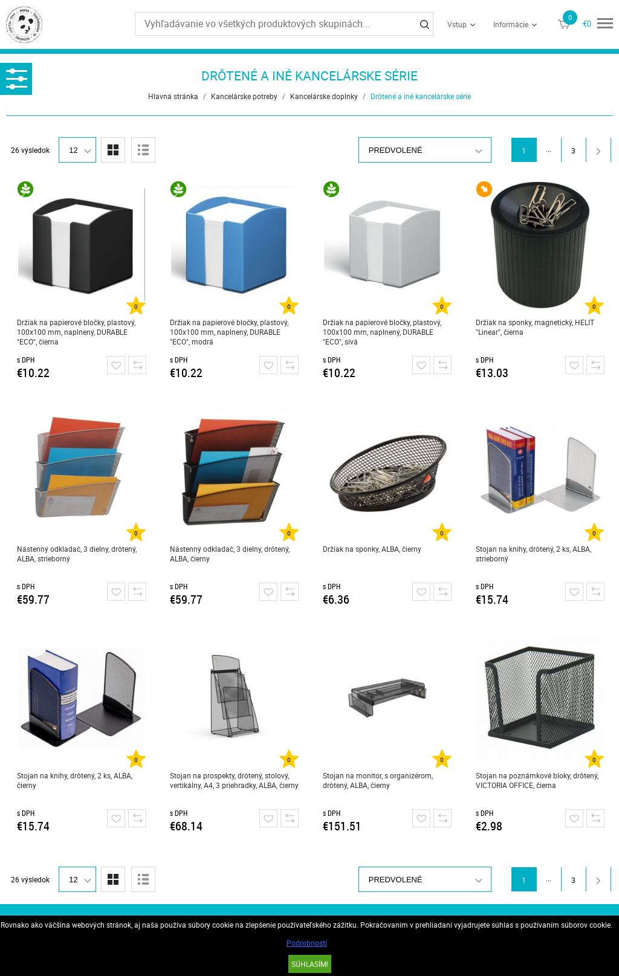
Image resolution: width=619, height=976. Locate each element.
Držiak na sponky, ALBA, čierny (372, 549)
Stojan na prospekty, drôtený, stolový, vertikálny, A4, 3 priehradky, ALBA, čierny (234, 780)
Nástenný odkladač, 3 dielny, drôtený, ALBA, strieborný (77, 553)
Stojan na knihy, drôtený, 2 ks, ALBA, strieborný (533, 553)
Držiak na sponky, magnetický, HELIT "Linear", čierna (535, 327)
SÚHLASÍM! (309, 964)
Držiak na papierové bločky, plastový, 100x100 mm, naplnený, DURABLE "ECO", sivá (382, 331)
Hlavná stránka (173, 96)
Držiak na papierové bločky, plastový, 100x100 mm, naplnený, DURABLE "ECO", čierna (76, 331)
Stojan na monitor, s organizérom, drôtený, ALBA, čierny (378, 780)
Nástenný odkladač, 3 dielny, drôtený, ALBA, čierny (230, 553)
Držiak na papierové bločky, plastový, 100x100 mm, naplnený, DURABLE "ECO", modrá (229, 331)
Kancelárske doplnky (324, 96)
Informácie (510, 24)
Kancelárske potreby (244, 96)
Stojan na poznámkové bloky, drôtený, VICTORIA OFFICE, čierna (537, 780)
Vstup (457, 24)
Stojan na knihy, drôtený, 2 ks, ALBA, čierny (74, 780)
